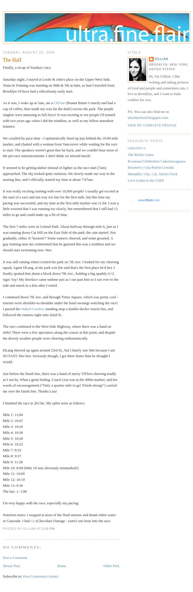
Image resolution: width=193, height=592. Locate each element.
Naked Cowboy (32, 309)
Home (61, 566)
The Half (12, 60)
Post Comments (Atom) (40, 576)
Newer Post (11, 566)
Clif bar (59, 103)
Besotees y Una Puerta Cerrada (151, 167)
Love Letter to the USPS (146, 180)
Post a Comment (15, 557)
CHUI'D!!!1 (137, 148)
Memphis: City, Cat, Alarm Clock (152, 174)
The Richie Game (141, 155)
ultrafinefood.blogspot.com (148, 117)
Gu (33, 521)
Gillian (161, 59)
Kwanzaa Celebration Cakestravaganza (157, 161)
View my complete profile (152, 125)
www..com (149, 200)
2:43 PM (48, 528)
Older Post (111, 566)
